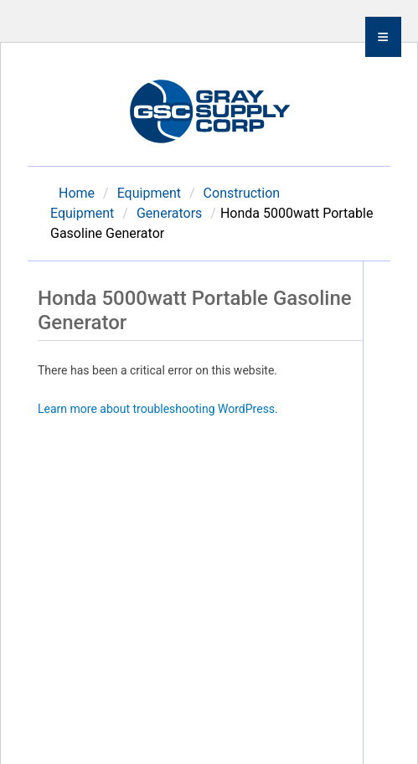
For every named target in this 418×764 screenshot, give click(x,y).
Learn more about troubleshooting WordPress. (158, 409)
